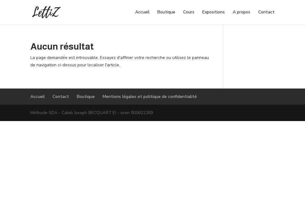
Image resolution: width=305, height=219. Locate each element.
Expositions (213, 12)
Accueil (142, 12)
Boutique (166, 12)
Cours (188, 12)
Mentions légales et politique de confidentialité (150, 96)
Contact (266, 12)
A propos (241, 12)
